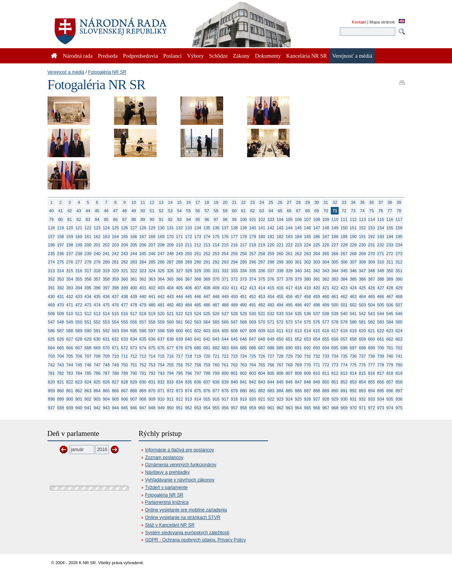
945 (124, 407)
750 (124, 365)
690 (288, 348)
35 (362, 202)
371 (225, 279)
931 (353, 399)
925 (298, 399)
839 (225, 382)
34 (353, 202)
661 (380, 339)
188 (334, 236)
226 (325, 245)
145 (298, 228)
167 (142, 236)
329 (197, 270)
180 (261, 236)
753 (152, 365)
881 (252, 390)
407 (197, 288)
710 (115, 356)
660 (371, 339)
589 (78, 330)
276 (69, 262)
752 (142, 365)
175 (216, 236)
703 (51, 356)
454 (270, 296)
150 (344, 228)
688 (270, 348)
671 (115, 348)
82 (78, 219)
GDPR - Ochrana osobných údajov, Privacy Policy (195, 540)
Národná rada (78, 56)
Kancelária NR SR (306, 56)
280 (106, 262)
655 (325, 339)
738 (371, 356)
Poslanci (172, 56)
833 (170, 382)
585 (398, 322)
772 (325, 365)
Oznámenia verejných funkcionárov (180, 464)
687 (261, 348)
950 (170, 407)
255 (234, 253)
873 (179, 390)
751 (133, 365)
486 (206, 305)
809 (307, 373)
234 (398, 245)
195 (398, 236)
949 (161, 407)
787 (106, 373)
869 (142, 390)
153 (371, 228)
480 (152, 305)
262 (298, 253)
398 (115, 288)
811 (325, 373)
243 (124, 253)
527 (225, 313)
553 (106, 322)
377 (279, 279)
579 (344, 322)
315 (69, 270)
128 (142, 228)
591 (97, 330)
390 (398, 279)
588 (69, 330)
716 (170, 356)
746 (87, 365)
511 (78, 313)
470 (60, 305)
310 (380, 262)
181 (270, 236)
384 (344, 279)
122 (87, 228)
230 (362, 245)
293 (225, 262)
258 (261, 253)
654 (316, 339)
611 (279, 330)
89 (143, 219)
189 (344, 236)
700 (380, 348)
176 (225, 236)
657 (344, 339)
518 (142, 313)
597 (152, 330)
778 (380, 365)
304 (325, 262)
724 (243, 356)
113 (362, 219)
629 (87, 339)
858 (398, 382)
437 (115, 296)
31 (326, 202)
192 (371, 236)
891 (344, 390)
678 (179, 348)
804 (261, 373)
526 (216, 313)
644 (225, 339)
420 (316, 288)
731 (307, 356)
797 (197, 373)
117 (398, 219)
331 (216, 270)
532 (270, 313)
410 (225, 288)
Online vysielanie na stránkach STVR (182, 517)
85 (106, 219)
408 (206, 288)
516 (124, 313)
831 (152, 382)
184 (298, 236)
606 (234, 330)
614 (307, 330)
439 (133, 296)
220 (270, 245)
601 (188, 330)
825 (97, 382)
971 (362, 407)
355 (78, 279)
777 (371, 365)
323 (142, 270)
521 (170, 313)
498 (316, 305)
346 (353, 270)
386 (362, 279)
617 (334, 330)
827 (115, 382)
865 (106, 390)
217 (243, 245)
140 (252, 228)
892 (353, 390)
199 (78, 245)
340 (298, 270)
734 (334, 356)
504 (371, 305)
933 (371, 399)
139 (243, 228)
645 (234, 339)
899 (60, 399)
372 (234, 279)
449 (225, 296)
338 (279, 270)
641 (197, 339)
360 (124, 279)
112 (353, 219)
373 (243, 279)
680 (197, 348)
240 (97, 253)
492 (261, 305)
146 (307, 228)
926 (307, 399)
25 (270, 202)
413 (252, 288)
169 (161, 236)
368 (197, 279)
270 (371, 253)
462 (344, 296)
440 (142, 296)
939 (69, 407)
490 (243, 305)
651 (288, 339)
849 (316, 382)
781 (51, 373)
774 (344, 365)
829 (133, 382)
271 (380, 253)
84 (97, 219)
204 (124, 245)
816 (371, 373)
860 (60, 390)
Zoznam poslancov (164, 457)
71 (335, 210)
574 (298, 322)
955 (216, 407)
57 (207, 210)
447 (206, 296)
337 (270, 270)
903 (97, 399)
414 (261, 288)
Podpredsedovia (140, 56)
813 (344, 373)
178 (243, 236)
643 (216, 339)
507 (398, 305)
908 (142, 399)
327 (179, 270)
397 (106, 288)
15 (179, 202)
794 (170, 373)
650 (279, 339)
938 (60, 407)
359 (115, 279)
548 (60, 322)
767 (279, 365)
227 (334, 245)
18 (207, 202)
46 (106, 210)
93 (179, 219)
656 (334, 339)
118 (51, 228)
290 (197, 262)
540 (344, 313)
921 (261, 399)
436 (106, 296)
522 (179, 313)
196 (51, 245)
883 (270, 390)
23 (252, 202)
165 (124, 236)
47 (115, 210)
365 (170, 279)
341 (307, 270)
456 (288, 296)
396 (97, 288)
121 (78, 228)
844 (270, 382)
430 (51, 296)
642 (206, 339)
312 (398, 262)
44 (88, 210)
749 (115, 365)
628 (78, 339)
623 (389, 330)
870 (152, 390)
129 (152, 228)
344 (334, 270)
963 (288, 407)
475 (106, 305)
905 (115, 399)
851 (334, 382)
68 (307, 210)
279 (97, 262)
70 (326, 210)
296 (252, 262)
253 (216, 253)
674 (142, 348)
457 (298, 296)
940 (78, 407)
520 (161, 313)
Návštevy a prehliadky (167, 472)
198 (69, 245)
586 (51, 330)
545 (389, 313)
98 (225, 219)
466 (380, 296)
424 (353, 288)
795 (179, 373)
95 (197, 219)
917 (225, 399)
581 (362, 322)
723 (234, 356)
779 (389, 365)
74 (362, 210)
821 (60, 382)
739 (380, 356)
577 (325, 322)
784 (78, 373)
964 (298, 407)
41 (60, 210)
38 (389, 202)
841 (243, 382)
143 (279, 228)
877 (216, 390)
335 (252, 270)
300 (288, 262)
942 (97, 407)
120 (69, 228)
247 (161, 253)
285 (152, 262)
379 (298, 279)
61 (243, 210)
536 (307, 313)
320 (115, 270)
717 (179, 356)
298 (270, 262)
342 (316, 270)
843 (261, 382)
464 (362, 296)
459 (316, 296)
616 (325, 330)
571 (270, 322)
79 (51, 219)
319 (106, 270)
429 (398, 288)
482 (170, 305)
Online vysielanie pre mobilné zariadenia (186, 510)
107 (307, 219)
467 (389, 296)
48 (124, 210)
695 (334, 348)
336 (261, 270)
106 (298, 219)
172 (188, 236)
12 (152, 202)
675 (152, 348)
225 (316, 245)
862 (78, 390)
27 (289, 202)
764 (252, 365)
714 (152, 356)
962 (279, 407)
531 (261, 313)
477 (124, 305)
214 (216, 245)
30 (316, 202)
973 (380, 407)
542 (362, 313)
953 (197, 407)
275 (60, 262)
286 (161, 262)
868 (133, 390)
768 (288, 365)
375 (261, 279)
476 (115, 305)
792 (152, 373)
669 (97, 348)
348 (371, 270)
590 (87, 330)
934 (380, 399)
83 (88, 219)
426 (371, 288)
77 (389, 210)
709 (106, 356)
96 (207, 219)
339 (288, 270)
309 (371, 262)
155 (389, 228)
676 (161, 348)
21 (234, 202)
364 (161, 279)
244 (133, 253)
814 (353, 373)
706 (78, 356)
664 (51, 348)
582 (371, 322)
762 (234, 365)
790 (133, 373)
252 (206, 253)
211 (188, 245)
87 (124, 219)
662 (389, 339)
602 (197, 330)
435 (97, 296)
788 (115, 373)
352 (51, 279)
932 (362, 399)
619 (353, 330)
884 (279, 390)
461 (334, 296)
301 (298, 262)
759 (206, 365)
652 (298, 339)
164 (115, 236)
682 (216, 348)
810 (316, 373)
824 (87, 382)
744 (69, 365)
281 (115, 262)
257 (252, 253)
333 (234, 270)
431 (60, 296)
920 (252, 399)
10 (133, 202)
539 (334, 313)
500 (334, 305)
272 (389, 253)
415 (270, 288)
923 (279, 399)
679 (188, 348)
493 (270, 305)
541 (353, 313)
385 (353, 279)
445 (188, 296)
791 (142, 373)
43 (78, 210)
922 (270, 399)
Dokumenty (268, 56)
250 (188, 253)
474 (97, 305)
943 (106, 407)
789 (124, 373)
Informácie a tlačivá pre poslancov (179, 450)
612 (288, 330)
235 (51, 253)
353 (60, 279)
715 (161, 356)
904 (106, 399)
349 (380, 270)
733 (325, 356)
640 (188, 339)
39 (398, 202)
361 (133, 279)
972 (371, 407)
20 (225, 202)
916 (216, 399)
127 (133, 228)
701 (389, 348)
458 (307, 296)
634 (133, 339)
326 (170, 270)
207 (152, 245)
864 (97, 390)
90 (152, 219)
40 (51, 210)
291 (206, 262)
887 (307, 390)
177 (234, 236)
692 (307, 348)
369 (206, 279)
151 (353, 228)
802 (243, 373)
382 (325, 279)
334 (243, 270)
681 (206, 348)
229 (353, 245)
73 (353, 210)
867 (124, 390)
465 (371, 296)
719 (197, 356)
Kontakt (359, 22)
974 (389, 407)
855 (371, 382)
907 (133, 399)
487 (216, 305)
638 (170, 339)
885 (288, 390)
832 (161, 382)
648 (261, 339)
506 (389, 305)
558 (152, 322)
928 (325, 399)
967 (325, 407)
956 (225, 407)
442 (161, 296)
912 (179, 399)
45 (97, 210)
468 (398, 296)
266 (334, 253)
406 (188, 288)
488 (225, 305)
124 (106, 228)
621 (371, 330)
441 (152, 296)
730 (298, 356)
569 (252, 322)
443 (170, 296)
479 (142, 305)
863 (87, 390)
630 (97, 339)
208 (161, 245)
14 (170, 202)
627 (69, 339)
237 (69, 253)
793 (161, 373)
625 (51, 339)
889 (325, 390)
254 (225, 253)
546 (398, 313)
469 (51, 305)
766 (270, 365)
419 (307, 288)
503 (362, 305)
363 (152, 279)
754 (161, 365)
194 (389, 236)
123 (97, 228)
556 (133, 322)
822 (69, 382)
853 (353, 382)
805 (270, 373)
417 (288, 288)
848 (307, 382)
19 (216, 202)
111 (344, 219)
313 (51, 270)
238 (78, 253)
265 (325, 253)
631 (106, 339)
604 (216, 330)
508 (51, 313)
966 (316, 407)
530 (252, 313)
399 (124, 288)
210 (179, 245)
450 (234, 296)
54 (179, 210)
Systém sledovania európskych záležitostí (187, 532)
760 (216, 365)
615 (316, 330)
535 (298, 313)
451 (243, 296)
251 (197, 253)
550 (78, 322)
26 (280, 202)
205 (133, 245)
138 (234, 228)
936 (398, 399)
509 (60, 313)
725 (252, 356)
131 (170, 228)
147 (316, 228)
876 (206, 390)
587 (60, 330)
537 (316, 313)
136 (216, 228)
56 (197, 210)
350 (389, 270)
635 (142, 339)
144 (288, 228)
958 (243, 407)
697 (353, 348)
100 (243, 219)
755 (170, 365)
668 (87, 348)
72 (344, 210)
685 (243, 348)
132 (179, 228)
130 (161, 228)
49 (133, 210)
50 (143, 210)
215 (225, 245)
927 (316, 399)
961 (270, 407)
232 (380, 245)
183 (288, 236)
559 (161, 322)
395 (87, 288)
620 (362, 330)
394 (78, 288)
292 (216, 262)
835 (188, 382)
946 (133, 407)
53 (170, 210)
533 (279, 313)
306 (344, 262)
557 (142, 322)
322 (133, 270)
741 (398, 356)
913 (188, 399)
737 (362, 356)
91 (161, 219)
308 (362, 262)
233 (389, 245)
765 (261, 365)
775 (353, 365)
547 (51, 322)
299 (279, 262)
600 (179, 330)
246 (152, 253)
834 (179, 382)
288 (179, 262)
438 (124, 296)
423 (344, 288)
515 (115, 313)
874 (188, 390)
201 (97, 245)
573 (288, 322)
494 (279, 305)
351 (398, 270)
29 (307, 202)
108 (316, 219)
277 (78, 262)
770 (307, 365)
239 (87, 253)
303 (316, 262)
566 (225, 322)
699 (371, 348)
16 (188, 202)
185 (307, 236)
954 (206, 407)
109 (325, 219)
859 (51, 390)
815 (362, 373)
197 (60, 245)
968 (334, 407)
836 (197, 382)
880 (243, 390)
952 (188, 407)
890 (334, 390)
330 (206, 270)
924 (288, 399)
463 (353, 296)
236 (60, 253)
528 (234, 313)
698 (362, 348)
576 (316, 322)
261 (288, 253)
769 (298, 365)
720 (206, 356)
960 (261, 407)
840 (234, 382)
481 (161, 305)
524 (197, 313)
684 (234, 348)
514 (106, 313)
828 (124, 382)
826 (106, 382)
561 (179, 322)
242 (115, 253)
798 (206, 373)
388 (380, 279)
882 (261, 390)
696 (344, 348)
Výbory (195, 56)
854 (362, 382)
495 (288, 305)
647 (252, 339)
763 (243, 365)
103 (270, 219)
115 (380, 219)
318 (97, 270)
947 (142, 407)
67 (298, 210)
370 (216, 279)
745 (78, 365)
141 (261, 228)
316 (78, 270)
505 (380, 305)
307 (353, 262)
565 (216, 322)
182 (279, 236)
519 (152, 313)
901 (78, 399)
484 (188, 305)
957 (234, 407)
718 (188, 356)
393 (69, 288)
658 (353, 339)
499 (325, 305)
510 (69, 313)
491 (252, 305)
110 (334, 219)
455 (279, 296)
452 (252, 296)
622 (380, 330)
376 (270, 279)
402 (152, 288)
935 (389, 399)
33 (344, 202)
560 (170, 322)
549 (69, 322)
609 (261, 330)
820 (51, 382)
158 (60, 236)
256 (243, 253)
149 (334, 228)
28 (298, 202)
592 (106, 330)
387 (371, 279)
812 (334, 373)
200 (87, 245)
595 (133, 330)
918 (234, 399)
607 (243, 330)
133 (188, 228)
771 (316, 365)
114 (371, 219)
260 (279, 253)
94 (188, 219)
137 (225, 228)
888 (316, 390)
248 (170, 253)
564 (206, 322)
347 (362, 270)
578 (334, 322)
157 (51, 236)
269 (362, 253)
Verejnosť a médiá (66, 72)
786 (97, 373)
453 (261, 296)
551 (87, 322)
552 (97, 322)
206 (142, 245)
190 (353, 236)
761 (225, 365)
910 (161, 399)
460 (325, 296)
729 (288, 356)
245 (142, 253)
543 (371, 313)
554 (115, 322)
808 (298, 373)
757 (188, 365)
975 (398, 407)
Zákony (241, 56)
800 (225, 373)
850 (325, 382)
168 (152, 236)
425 (362, 288)
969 (344, 407)
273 (398, 253)
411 (234, 288)
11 (143, 202)
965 (307, 407)
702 (398, 348)
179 (252, 236)
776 (362, 365)
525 (206, 313)
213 (206, 245)
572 (279, 322)
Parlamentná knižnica (167, 502)
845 (279, 382)
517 (133, 313)
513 (97, 313)
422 (334, 288)
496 (298, 305)
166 (133, 236)
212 (197, 245)
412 (243, 288)
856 (380, 382)
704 (60, 356)
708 (97, 356)
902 (87, 399)
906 (124, 399)
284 (142, 262)
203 (115, 245)
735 (344, 356)
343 (325, 270)
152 (362, 228)
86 (115, 219)
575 (307, 322)
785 (87, 373)
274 (51, 262)
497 (307, 305)
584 (389, 322)
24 (261, 202)
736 (353, 356)
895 (380, 390)
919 (243, 399)
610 (270, 330)
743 (60, 365)
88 (133, 219)
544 (380, 313)
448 (216, 296)
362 (142, 279)
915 (206, 399)
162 (97, 236)
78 (398, 210)
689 (279, 348)
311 (389, 262)
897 (398, 390)
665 (60, 348)
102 (261, 219)
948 (152, 407)
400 (133, 288)
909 (152, 399)
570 (261, 322)
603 (206, 330)
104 (279, 219)
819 (398, 373)
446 (197, 296)
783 (69, 373)
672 (124, 348)
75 (371, 210)
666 (69, 348)
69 (316, 210)
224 (307, 245)
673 (133, 348)
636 (152, 339)
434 (87, 296)
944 (115, 407)
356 (87, 279)
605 (225, 330)
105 (288, 219)
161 (87, 236)
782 (60, 373)
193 (380, 236)
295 (243, 262)
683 (225, 348)
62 (252, 210)
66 (289, 210)
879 (234, 390)
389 (389, 279)
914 (197, 399)
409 (216, 288)
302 (307, 262)
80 (60, 219)
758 (197, 365)
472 (78, 305)
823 (78, 382)
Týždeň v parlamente (166, 487)
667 (78, 348)
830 (142, 382)
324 (152, 270)
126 (124, 228)
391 (51, 288)
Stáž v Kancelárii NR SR (170, 525)
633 (124, 339)
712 (133, 356)
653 (307, 339)
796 (188, 373)
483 (179, 305)
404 (170, 288)
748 (106, 365)
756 (179, 365)
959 (252, 407)
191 (362, 236)
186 (316, 236)
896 (389, 390)
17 (197, 202)
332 (225, 270)
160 (78, 236)
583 (380, 322)
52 (161, 210)
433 (78, 296)
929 (334, 399)
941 (87, 407)
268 (353, 253)
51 (152, 210)
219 (261, 245)
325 (161, 270)
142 (270, 228)
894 (371, 390)
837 (206, 382)
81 (69, 219)
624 (398, 330)
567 (234, 322)
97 (216, 219)
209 (170, 245)
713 (142, 356)
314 (60, 270)
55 (188, 210)
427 (380, 288)
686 (252, 348)
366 (179, 279)
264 (316, 253)
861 (69, 390)
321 (124, 270)
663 (398, 339)
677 (170, 348)
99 (234, 219)
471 (69, 305)
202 (106, 245)
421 (325, 288)
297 (261, 262)
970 (353, 407)
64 (270, 210)
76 (380, 210)
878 (225, 390)
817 (380, 373)
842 (252, 382)
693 (316, 348)
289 (188, 262)
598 (161, 330)
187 (325, 236)
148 (325, 228)
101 (252, 219)
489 (234, 305)
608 (252, 330)
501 (344, 305)
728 (279, 356)
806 (279, 373)
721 (216, 356)
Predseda (107, 56)
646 (243, 339)
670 (106, 348)
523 (188, 313)
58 (216, 210)
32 (335, 202)
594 (124, 330)
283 (133, 262)
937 (51, 407)
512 (87, 313)
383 (334, 279)
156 (398, 228)
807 (288, 373)
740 (389, 356)
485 (197, 305)
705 (69, 356)
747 (97, 365)
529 (243, 313)
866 (115, 390)
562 (188, 322)
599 (170, 330)
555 (124, 322)
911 (170, 399)
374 (252, 279)
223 (298, 245)
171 (179, 236)
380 (307, 279)
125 (115, 228)
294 (234, 262)
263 (307, 253)
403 (161, 288)
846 (288, 382)
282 (124, 262)
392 (60, 288)
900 (69, 399)
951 (179, 407)
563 (197, 322)
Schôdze (218, 56)
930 (344, 399)
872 (170, 390)
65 (280, 210)
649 (270, 339)
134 (197, 228)
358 (106, 279)
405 (179, 288)
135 (206, 228)
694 (325, 348)
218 (252, 245)
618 (344, 330)
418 (298, 288)
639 (179, 339)
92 (170, 219)
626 (60, 339)
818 (389, 373)
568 (243, 322)
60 (234, 210)
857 (389, 382)
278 (87, 262)
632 (115, 339)
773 (334, 365)
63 (261, 210)
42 (69, 210)
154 (380, 228)
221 (279, 245)
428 (389, 288)
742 (51, 365)
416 (279, 288)
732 (316, 356)
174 (206, 236)
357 (97, 279)
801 (234, 373)
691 (298, 348)
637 (161, 339)
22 (243, 202)
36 (371, 202)
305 (334, 262)
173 (197, 236)
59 (225, 210)
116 (389, 219)
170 (170, 236)
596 (142, 330)
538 (325, 313)
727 (270, 356)
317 (87, 270)
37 (380, 202)
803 (252, 373)
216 (234, 245)
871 (161, 390)
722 (225, 356)
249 (179, 253)
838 (216, 382)
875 (197, 390)
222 (288, 245)
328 (188, 270)
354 (69, 279)
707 (87, 356)
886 (298, 390)
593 (115, 330)
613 (298, 330)
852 (344, 382)
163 (106, 236)
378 (288, 279)
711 (124, 356)
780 (398, 365)
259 (270, 253)
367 (188, 279)
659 (362, 339)
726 (261, 356)
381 (316, 279)
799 (216, 373)
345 (344, 270)
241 (106, 253)
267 (344, 253)
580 (353, 322)
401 (142, 288)
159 (69, 236)
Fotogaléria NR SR (107, 72)
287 (170, 262)
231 (371, 245)
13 (161, 202)
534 (288, 313)
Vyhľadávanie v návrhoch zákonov (180, 480)
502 (353, 305)
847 (298, 382)
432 (69, 296)
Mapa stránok (382, 22)
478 (133, 305)
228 (344, 245)
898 (51, 399)
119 (60, 228)
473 (87, 305)
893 (362, 390)
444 (179, 296)
